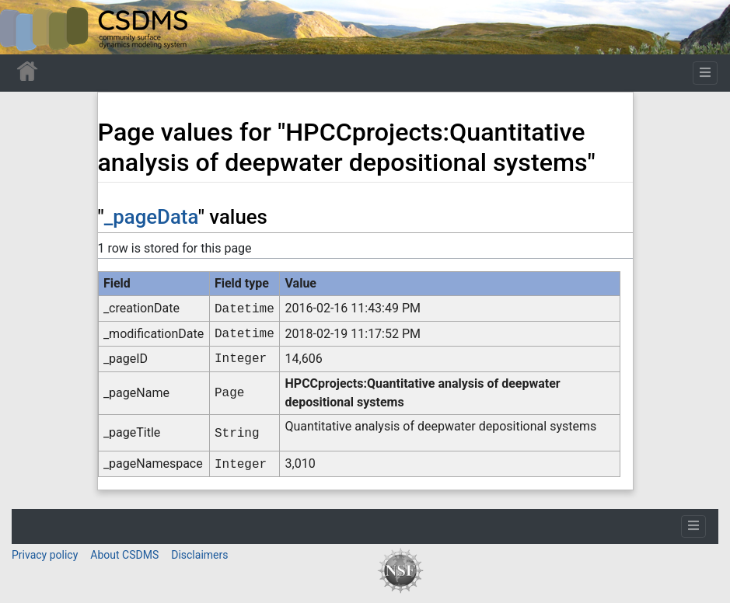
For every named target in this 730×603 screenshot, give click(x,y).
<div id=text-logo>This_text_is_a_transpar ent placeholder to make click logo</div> (24, 27)
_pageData (151, 216)
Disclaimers (199, 555)
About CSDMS (124, 555)
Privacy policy (45, 555)
